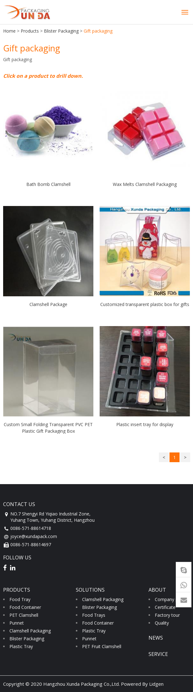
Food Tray (19, 599)
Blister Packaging (61, 31)
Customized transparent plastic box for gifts (144, 304)
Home (9, 31)
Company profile (171, 599)
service (158, 654)
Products (30, 31)
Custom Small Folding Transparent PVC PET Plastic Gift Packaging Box (48, 427)
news (156, 637)
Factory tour (167, 615)
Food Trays (93, 615)
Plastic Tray (21, 646)
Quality (162, 623)
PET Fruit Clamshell (101, 646)
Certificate (165, 607)
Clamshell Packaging (30, 631)
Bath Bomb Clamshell (48, 184)
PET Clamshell (23, 615)
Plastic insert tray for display (144, 424)
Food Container (25, 607)
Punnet (16, 623)
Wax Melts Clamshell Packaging (145, 184)
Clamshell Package (48, 304)
